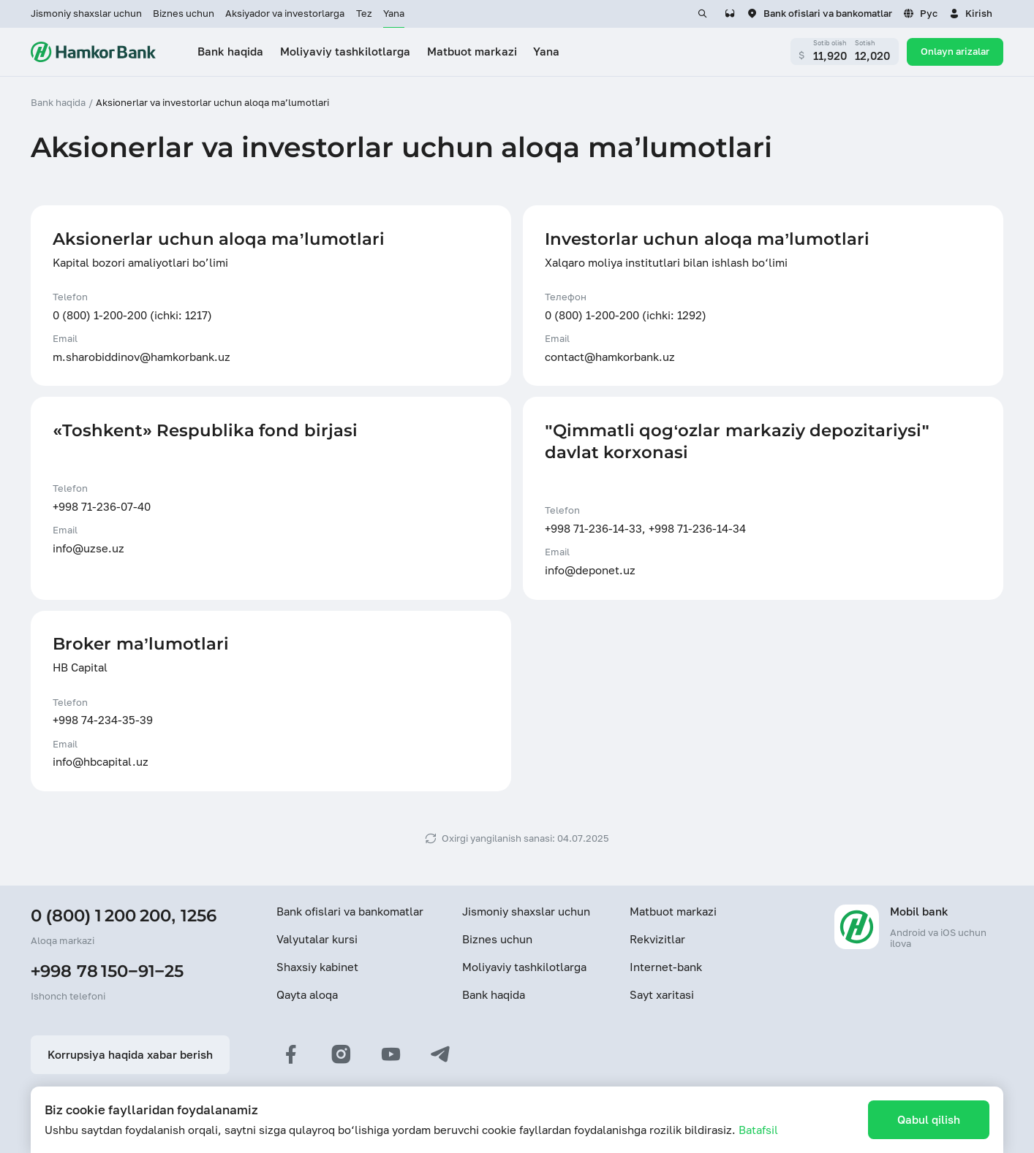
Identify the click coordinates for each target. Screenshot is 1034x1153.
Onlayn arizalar (955, 51)
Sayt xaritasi (662, 994)
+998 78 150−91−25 (107, 971)
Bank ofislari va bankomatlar (349, 911)
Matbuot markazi (673, 911)
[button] (970, 14)
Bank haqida (493, 994)
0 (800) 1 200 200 (101, 915)
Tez (364, 13)
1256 (198, 915)
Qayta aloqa (307, 994)
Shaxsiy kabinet (317, 966)
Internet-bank (666, 966)
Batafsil (758, 1129)
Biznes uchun (183, 13)
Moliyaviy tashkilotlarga (524, 966)
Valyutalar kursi (317, 938)
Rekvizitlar (657, 938)
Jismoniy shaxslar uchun (86, 13)
